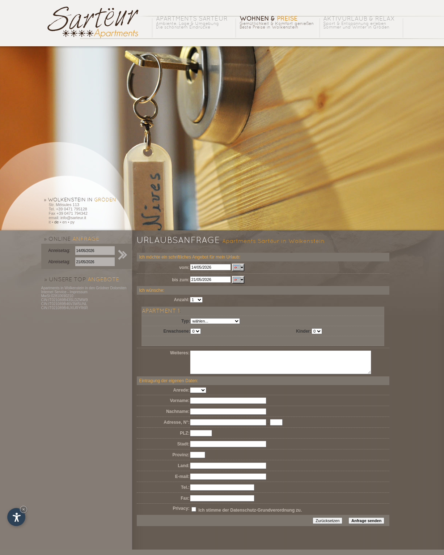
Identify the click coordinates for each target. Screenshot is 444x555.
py (72, 222)
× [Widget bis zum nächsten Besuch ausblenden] (23, 509)
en (64, 222)
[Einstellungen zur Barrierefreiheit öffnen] (16, 517)
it (50, 222)
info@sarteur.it (73, 217)
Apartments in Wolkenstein (62, 288)
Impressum (78, 292)
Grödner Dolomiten (111, 288)
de (56, 222)
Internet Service (54, 292)
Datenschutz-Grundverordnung (262, 515)
